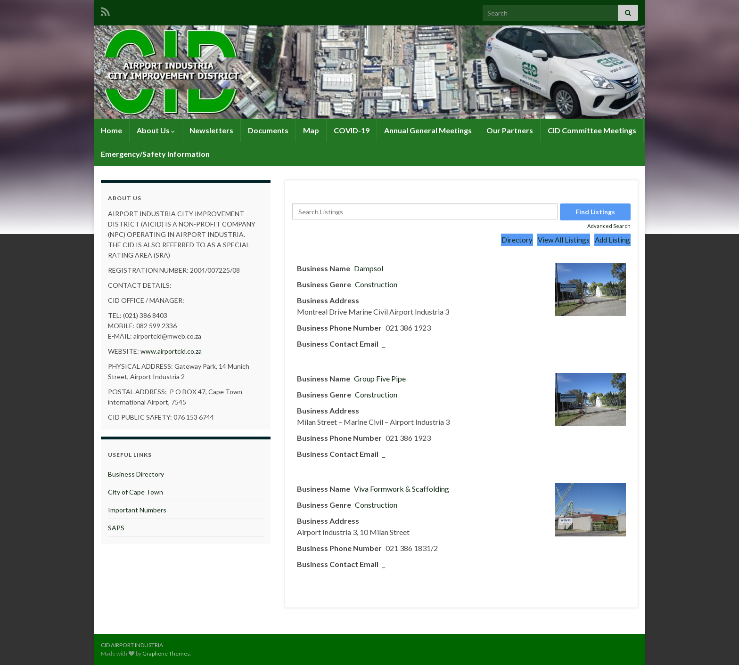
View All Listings (564, 239)
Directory (517, 239)
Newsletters (211, 130)
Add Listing (612, 239)
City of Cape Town (135, 492)
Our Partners (509, 130)
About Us (156, 130)
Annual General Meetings (428, 130)
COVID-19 (352, 130)
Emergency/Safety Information (155, 153)
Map (311, 130)
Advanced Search (609, 226)
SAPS (116, 528)
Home (111, 130)
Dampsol (368, 268)
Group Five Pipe (380, 378)
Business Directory (136, 474)
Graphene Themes (166, 653)
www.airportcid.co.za (171, 351)
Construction (376, 284)
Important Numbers (137, 510)
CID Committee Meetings (592, 130)
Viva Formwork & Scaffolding (401, 488)
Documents (268, 130)
